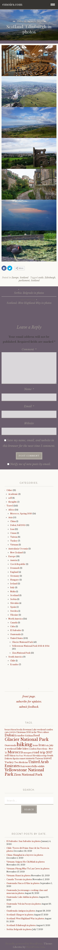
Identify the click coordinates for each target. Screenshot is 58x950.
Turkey (13, 541)
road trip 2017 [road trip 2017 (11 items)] (42, 752)
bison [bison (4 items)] (13, 729)
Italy (12, 587)
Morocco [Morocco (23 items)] (15, 752)
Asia (10, 517)
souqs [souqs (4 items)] (44, 755)
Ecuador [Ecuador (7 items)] (19, 735)
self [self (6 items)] (7, 755)
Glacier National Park (22, 642)
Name (29, 389)
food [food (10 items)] (36, 735)
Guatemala (15, 634)
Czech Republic (17, 564)
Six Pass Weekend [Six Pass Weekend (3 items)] (24, 756)
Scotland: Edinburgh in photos (21, 925)
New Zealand (16, 552)
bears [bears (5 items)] (8, 729)
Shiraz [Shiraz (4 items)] (12, 755)
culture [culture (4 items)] (45, 732)
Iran (12, 529)
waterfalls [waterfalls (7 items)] (31, 766)
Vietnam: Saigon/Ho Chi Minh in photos (25, 862)
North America (15, 619)
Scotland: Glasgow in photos (20, 915)
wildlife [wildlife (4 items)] (41, 766)
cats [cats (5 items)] (7, 732)
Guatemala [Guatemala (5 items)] (10, 745)
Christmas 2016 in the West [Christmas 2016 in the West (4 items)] (29, 732)
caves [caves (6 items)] (12, 732)
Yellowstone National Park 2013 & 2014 (30, 646)
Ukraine (14, 615)
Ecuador (14, 664)
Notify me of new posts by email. (30, 464)
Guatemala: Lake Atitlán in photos (22, 897)
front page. (29, 696)
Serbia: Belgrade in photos (29, 291)
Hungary (14, 580)
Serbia (13, 599)
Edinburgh (50, 277)
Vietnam (14, 544)
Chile (12, 660)
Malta (13, 591)
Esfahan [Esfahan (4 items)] (29, 735)
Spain (13, 607)
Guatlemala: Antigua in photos (20, 911)
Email (29, 406)
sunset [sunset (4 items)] (22, 758)
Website (29, 423)
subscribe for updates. (29, 701)
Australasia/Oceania (18, 549)
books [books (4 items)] (20, 729)
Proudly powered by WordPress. (24, 943)
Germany (14, 576)
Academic (13, 494)
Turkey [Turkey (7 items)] (9, 762)
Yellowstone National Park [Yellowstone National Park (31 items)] (24, 772)
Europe (15, 277)
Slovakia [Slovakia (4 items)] (36, 755)
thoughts (12, 502)
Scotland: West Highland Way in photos (29, 301)
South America (15, 657)
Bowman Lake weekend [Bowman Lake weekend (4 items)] (34, 729)
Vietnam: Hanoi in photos (18, 875)
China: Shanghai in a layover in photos (24, 855)
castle (40, 277)
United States (16, 638)
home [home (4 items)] (35, 745)
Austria (13, 560)
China (13, 521)
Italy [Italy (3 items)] (47, 746)
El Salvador (15, 630)
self (10, 498)
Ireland (13, 583)
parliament (24, 280)
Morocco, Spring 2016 (21, 513)
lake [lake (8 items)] (19, 748)
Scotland (24, 277)
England (14, 572)
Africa (11, 510)
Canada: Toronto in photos (19, 879)
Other (9, 490)
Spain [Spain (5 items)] (16, 758)
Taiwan (13, 537)
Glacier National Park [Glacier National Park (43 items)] (27, 739)
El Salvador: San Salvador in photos (23, 841)
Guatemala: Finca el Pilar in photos (23, 883)
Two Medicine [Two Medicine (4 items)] (21, 762)
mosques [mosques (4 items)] (27, 752)
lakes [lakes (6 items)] (25, 748)
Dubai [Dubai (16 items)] (9, 735)
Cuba (12, 626)
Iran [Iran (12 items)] (42, 745)
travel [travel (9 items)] (48, 758)
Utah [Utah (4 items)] (22, 766)
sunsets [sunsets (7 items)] (30, 758)
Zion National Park (21, 653)
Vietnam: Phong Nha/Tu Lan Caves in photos (27, 868)
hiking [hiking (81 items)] (24, 744)
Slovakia (14, 603)
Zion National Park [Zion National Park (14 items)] (28, 774)
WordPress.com (35, 947)
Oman (13, 533)
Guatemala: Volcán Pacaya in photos (23, 904)
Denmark (14, 568)
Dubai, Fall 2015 (18, 525)
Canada (13, 622)
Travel (9, 506)
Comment (29, 349)
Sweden (14, 611)
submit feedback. (29, 706)
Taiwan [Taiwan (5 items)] (39, 758)
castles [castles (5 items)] (49, 729)
